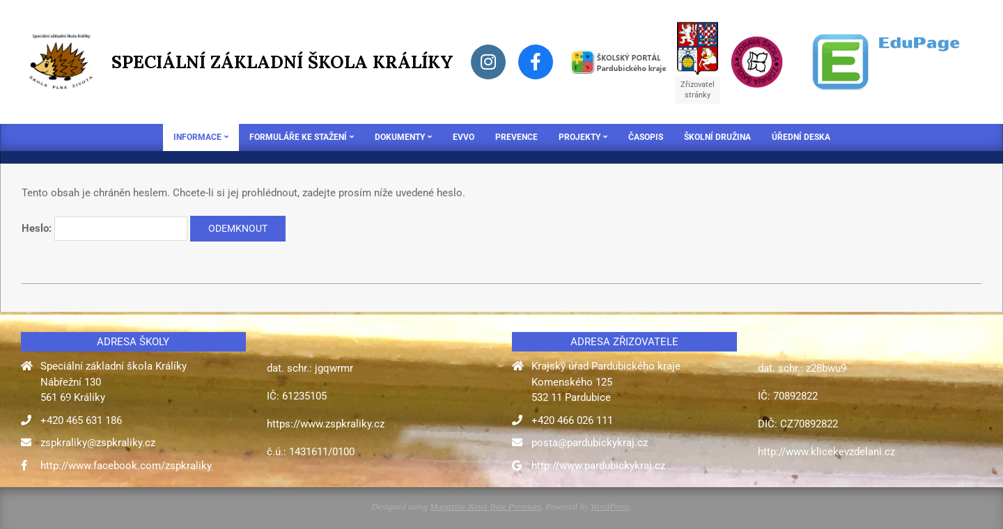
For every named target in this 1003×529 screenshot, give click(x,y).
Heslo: (104, 228)
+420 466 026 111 (572, 420)
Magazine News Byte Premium (485, 506)
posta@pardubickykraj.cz (589, 442)
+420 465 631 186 (81, 420)
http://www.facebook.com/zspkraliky (126, 465)
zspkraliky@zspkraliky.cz (97, 442)
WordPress (610, 506)
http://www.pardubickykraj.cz (598, 465)
